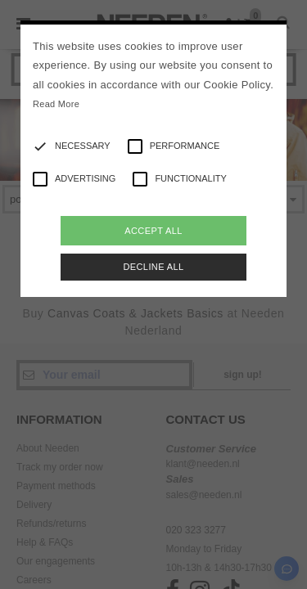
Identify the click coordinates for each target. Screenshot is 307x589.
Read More (56, 104)
